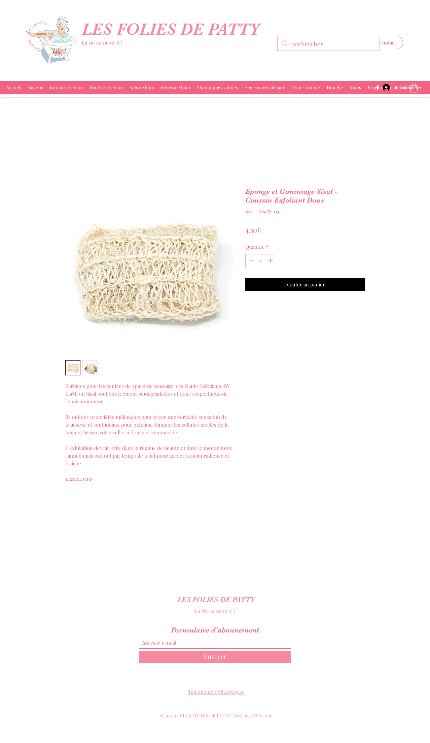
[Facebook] (377, 87)
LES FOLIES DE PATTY (173, 29)
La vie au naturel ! (102, 42)
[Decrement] (250, 260)
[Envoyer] (215, 657)
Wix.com (263, 715)
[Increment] (271, 260)
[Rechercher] (328, 44)
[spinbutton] (260, 260)
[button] (387, 42)
